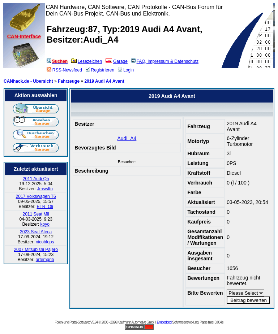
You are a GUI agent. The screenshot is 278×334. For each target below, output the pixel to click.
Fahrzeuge (69, 81)
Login (126, 70)
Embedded (164, 322)
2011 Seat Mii (35, 214)
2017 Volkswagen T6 (36, 196)
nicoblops (45, 241)
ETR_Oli (45, 206)
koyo (44, 224)
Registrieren (100, 70)
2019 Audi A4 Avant (104, 81)
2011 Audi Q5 (36, 178)
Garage (117, 61)
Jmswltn (44, 188)
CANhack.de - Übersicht (28, 81)
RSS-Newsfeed (64, 70)
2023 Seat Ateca (36, 231)
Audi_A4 (126, 138)
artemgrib (45, 259)
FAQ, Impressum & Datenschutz (164, 61)
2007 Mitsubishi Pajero (35, 249)
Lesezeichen (86, 61)
